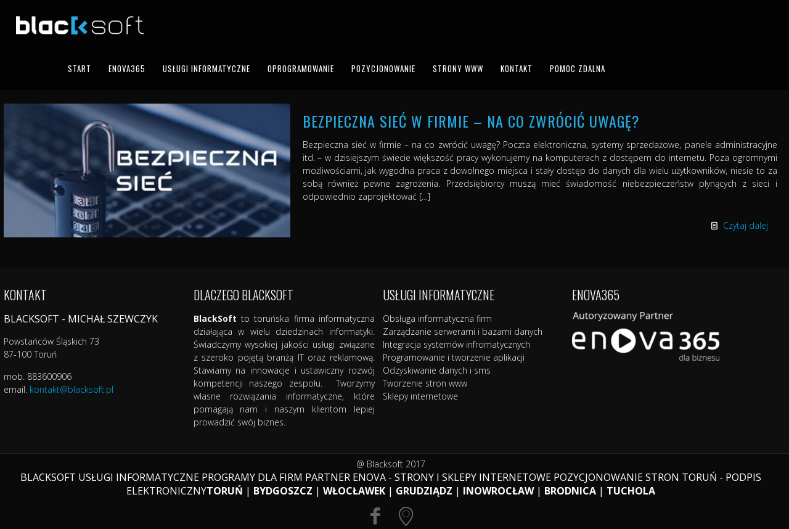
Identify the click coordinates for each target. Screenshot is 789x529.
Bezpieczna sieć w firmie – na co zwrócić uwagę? (471, 121)
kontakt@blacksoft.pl (71, 389)
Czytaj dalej (745, 225)
